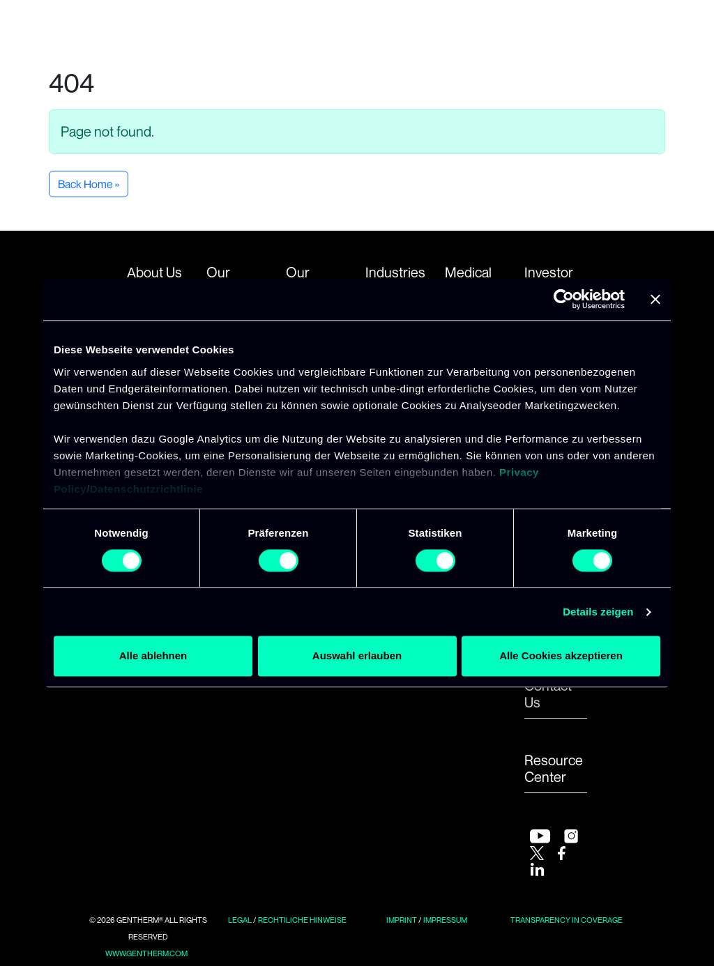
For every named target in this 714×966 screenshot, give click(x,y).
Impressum (445, 920)
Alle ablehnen (153, 656)
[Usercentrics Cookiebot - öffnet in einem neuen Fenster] (564, 299)
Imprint (401, 920)
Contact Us (548, 694)
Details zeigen (598, 612)
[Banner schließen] (655, 299)
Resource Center (553, 768)
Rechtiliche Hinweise (302, 920)
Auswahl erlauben (357, 656)
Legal (240, 920)
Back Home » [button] (88, 184)
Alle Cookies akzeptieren (561, 656)
